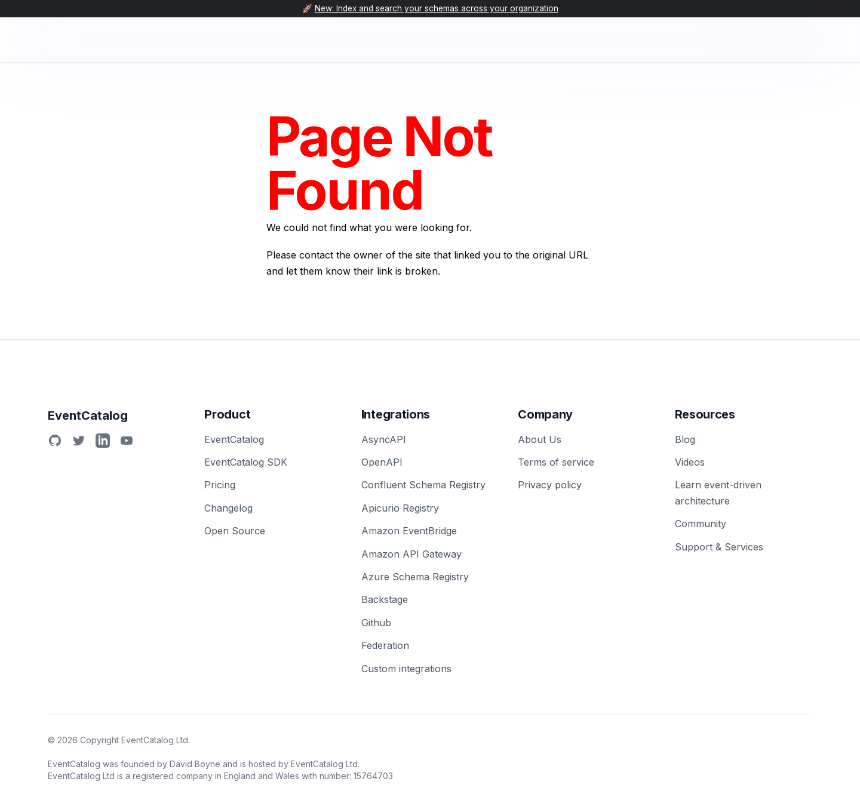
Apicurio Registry (400, 508)
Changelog (228, 508)
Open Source (234, 531)
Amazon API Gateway (411, 554)
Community (700, 524)
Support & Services (719, 547)
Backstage (384, 599)
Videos (690, 462)
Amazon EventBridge (409, 531)
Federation (385, 645)
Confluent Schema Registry (423, 485)
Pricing (219, 485)
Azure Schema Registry (415, 577)
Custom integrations (406, 669)
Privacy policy (550, 485)
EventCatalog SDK (245, 462)
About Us (539, 439)
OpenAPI (382, 462)
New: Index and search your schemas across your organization (436, 8)
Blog (685, 439)
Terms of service (556, 462)
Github (376, 623)
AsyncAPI (383, 439)
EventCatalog (234, 439)
